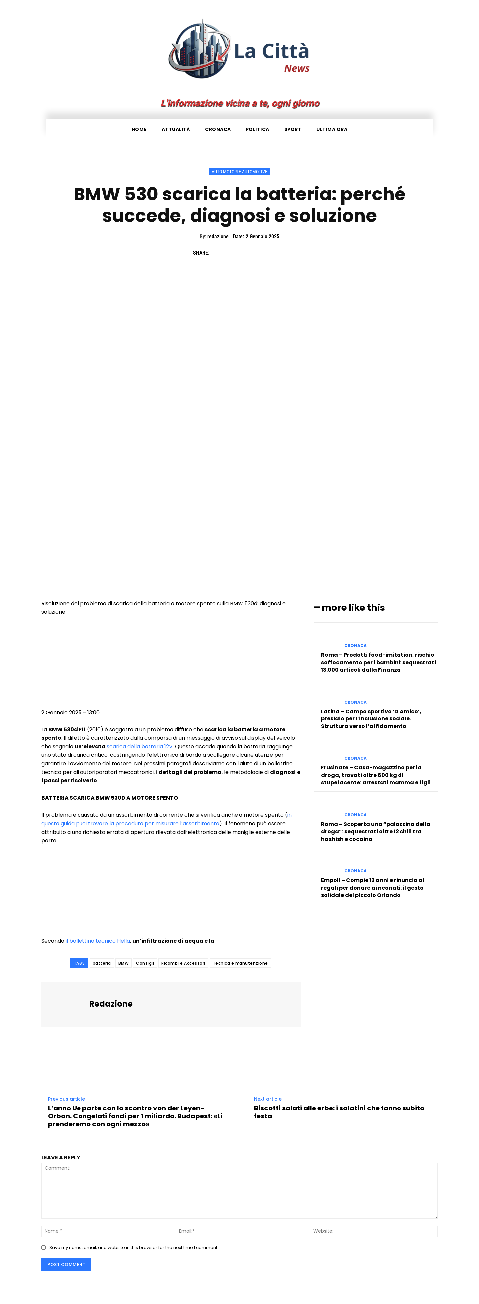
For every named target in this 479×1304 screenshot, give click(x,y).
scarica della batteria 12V (140, 746)
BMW (123, 963)
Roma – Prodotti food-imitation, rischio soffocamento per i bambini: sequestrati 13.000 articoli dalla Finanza (378, 662)
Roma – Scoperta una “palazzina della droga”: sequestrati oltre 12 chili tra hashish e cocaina (375, 831)
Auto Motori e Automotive (239, 171)
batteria (102, 963)
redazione (218, 236)
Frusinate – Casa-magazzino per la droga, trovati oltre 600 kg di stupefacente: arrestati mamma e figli (376, 774)
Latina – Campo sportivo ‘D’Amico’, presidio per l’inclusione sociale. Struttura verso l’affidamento (371, 718)
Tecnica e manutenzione (240, 963)
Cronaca (355, 645)
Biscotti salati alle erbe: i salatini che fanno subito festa (339, 1112)
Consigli (145, 963)
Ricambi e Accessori (183, 963)
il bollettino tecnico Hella (98, 941)
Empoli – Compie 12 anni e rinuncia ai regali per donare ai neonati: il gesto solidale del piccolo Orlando (372, 887)
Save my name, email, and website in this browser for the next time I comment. (133, 1247)
